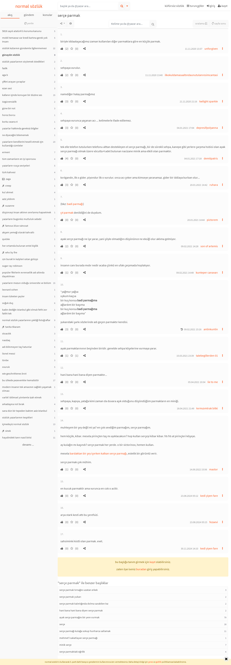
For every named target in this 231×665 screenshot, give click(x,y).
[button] (175, 6)
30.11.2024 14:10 (189, 548)
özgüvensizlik (9, 101)
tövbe (5, 360)
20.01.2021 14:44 (196, 220)
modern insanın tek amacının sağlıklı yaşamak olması (26, 388)
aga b (5, 75)
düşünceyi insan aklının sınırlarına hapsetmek (26, 212)
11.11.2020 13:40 (154, 75)
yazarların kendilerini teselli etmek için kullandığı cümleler (22, 143)
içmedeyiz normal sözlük (15, 424)
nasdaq (6, 340)
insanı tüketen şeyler (13, 296)
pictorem (212, 220)
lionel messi (8, 353)
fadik (4, 68)
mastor (213, 469)
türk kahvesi (8, 172)
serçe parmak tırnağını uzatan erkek (78, 590)
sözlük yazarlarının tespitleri (17, 417)
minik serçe (65, 644)
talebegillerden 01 (207, 355)
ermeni (6, 152)
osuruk (6, 367)
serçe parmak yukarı (70, 596)
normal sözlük (29, 6)
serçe (62, 624)
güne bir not (8, 108)
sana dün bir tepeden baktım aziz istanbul (24, 410)
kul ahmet (7, 192)
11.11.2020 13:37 (193, 48)
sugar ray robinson (12, 265)
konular (47, 15)
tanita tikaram (11, 326)
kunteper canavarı (207, 272)
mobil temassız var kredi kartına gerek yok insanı (24, 39)
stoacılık (6, 333)
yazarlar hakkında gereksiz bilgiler (20, 128)
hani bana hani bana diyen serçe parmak (81, 610)
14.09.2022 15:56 (198, 469)
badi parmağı (75, 204)
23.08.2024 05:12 (189, 495)
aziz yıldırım (8, 199)
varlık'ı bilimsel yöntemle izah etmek (22, 397)
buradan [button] (141, 569)
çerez (150, 661)
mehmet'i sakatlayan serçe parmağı (78, 638)
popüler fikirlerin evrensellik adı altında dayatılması (23, 274)
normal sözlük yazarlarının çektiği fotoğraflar (26, 320)
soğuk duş (7, 303)
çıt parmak (66, 212)
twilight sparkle (208, 101)
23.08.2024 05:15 (198, 522)
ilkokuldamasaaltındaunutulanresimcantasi (191, 75)
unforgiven (211, 48)
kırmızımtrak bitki (207, 408)
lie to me (213, 382)
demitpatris (211, 158)
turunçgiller (195, 6)
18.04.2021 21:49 (185, 408)
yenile (29, 23)
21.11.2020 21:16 (188, 101)
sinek (6, 430)
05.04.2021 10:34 (196, 382)
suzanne (8, 205)
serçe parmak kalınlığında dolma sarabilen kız (83, 603)
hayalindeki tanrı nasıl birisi (16, 437)
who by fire (9, 252)
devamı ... (28, 444)
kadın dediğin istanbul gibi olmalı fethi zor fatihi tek (24, 311)
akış (10, 15)
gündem (29, 15)
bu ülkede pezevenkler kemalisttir (20, 380)
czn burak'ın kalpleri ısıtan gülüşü (20, 259)
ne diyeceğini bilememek (15, 135)
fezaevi (213, 522)
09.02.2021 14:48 (185, 272)
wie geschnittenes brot (14, 373)
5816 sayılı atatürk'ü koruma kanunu (22, 31)
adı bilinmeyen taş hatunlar (17, 346)
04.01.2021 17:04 (185, 127)
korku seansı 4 (10, 121)
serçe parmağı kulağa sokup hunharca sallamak (84, 631)
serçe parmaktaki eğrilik (72, 651)
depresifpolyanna (207, 127)
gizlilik (159, 661)
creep (6, 185)
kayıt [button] (152, 562)
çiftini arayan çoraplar (13, 81)
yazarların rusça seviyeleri (16, 165)
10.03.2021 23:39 (185, 355)
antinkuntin (211, 329)
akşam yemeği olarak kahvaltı (18, 232)
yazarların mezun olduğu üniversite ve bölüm (26, 283)
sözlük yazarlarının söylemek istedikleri (23, 61)
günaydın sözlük (11, 55)
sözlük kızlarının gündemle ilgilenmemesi (24, 48)
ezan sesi (7, 88)
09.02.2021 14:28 (189, 246)
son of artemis (209, 246)
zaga (6, 179)
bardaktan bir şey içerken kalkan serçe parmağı (98, 453)
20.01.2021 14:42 (198, 185)
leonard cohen (10, 289)
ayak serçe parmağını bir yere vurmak (79, 617)
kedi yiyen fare (209, 495)
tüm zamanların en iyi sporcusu (19, 159)
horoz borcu (8, 115)
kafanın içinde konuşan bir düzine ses (22, 95)
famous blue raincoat (15, 225)
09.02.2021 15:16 (192, 329)
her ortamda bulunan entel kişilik (20, 245)
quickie (6, 239)
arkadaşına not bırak (13, 404)
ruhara (214, 185)
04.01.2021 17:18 (193, 158)
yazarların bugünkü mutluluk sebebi (21, 219)
